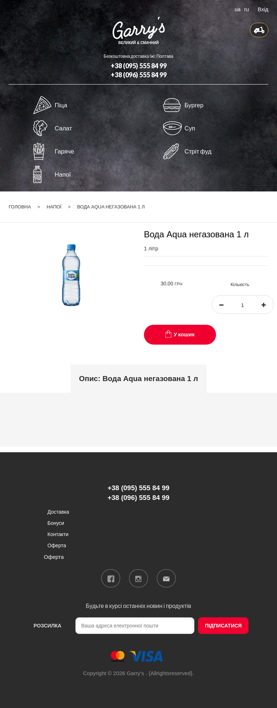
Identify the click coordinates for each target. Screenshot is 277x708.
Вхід (263, 8)
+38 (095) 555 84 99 (139, 66)
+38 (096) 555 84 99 (139, 75)
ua (237, 8)
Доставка (58, 512)
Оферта (57, 545)
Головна (20, 207)
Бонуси (56, 523)
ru (246, 8)
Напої (54, 207)
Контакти (58, 534)
